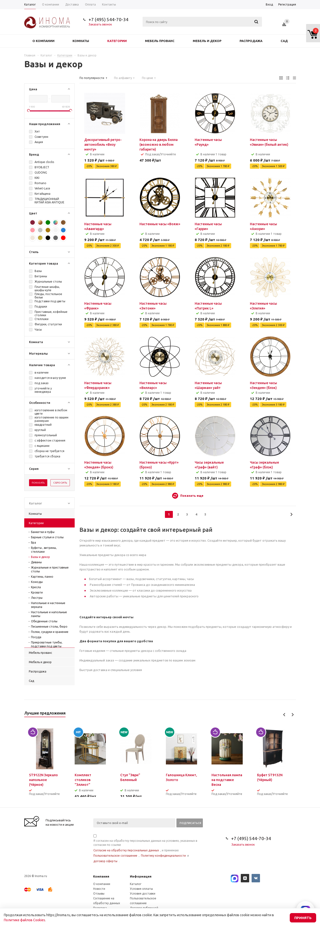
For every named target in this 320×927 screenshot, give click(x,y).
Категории (117, 40)
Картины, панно (42, 576)
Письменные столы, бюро (49, 626)
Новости (99, 888)
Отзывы (98, 893)
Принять (303, 918)
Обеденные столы (44, 621)
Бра (33, 542)
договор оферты (105, 861)
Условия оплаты (141, 888)
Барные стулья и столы (47, 537)
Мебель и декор (207, 40)
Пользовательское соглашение (115, 855)
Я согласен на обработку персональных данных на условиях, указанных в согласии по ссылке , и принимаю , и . (145, 848)
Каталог (135, 883)
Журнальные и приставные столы (50, 569)
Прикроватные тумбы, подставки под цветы (46, 644)
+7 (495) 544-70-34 (108, 19)
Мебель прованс (160, 40)
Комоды (37, 581)
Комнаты (80, 40)
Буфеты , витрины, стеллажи (44, 549)
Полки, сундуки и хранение (49, 631)
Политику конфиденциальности (163, 855)
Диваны (36, 562)
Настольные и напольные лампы (49, 614)
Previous (284, 714)
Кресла (36, 587)
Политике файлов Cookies (24, 920)
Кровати (37, 592)
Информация (140, 876)
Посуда (36, 637)
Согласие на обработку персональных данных (126, 850)
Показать (38, 482)
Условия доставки (142, 893)
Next (292, 714)
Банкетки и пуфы (42, 531)
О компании (43, 40)
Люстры (36, 597)
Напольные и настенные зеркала (48, 604)
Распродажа (251, 40)
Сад (284, 40)
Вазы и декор (40, 556)
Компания (101, 876)
